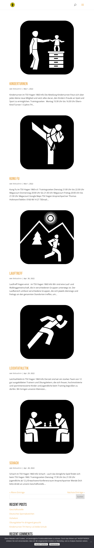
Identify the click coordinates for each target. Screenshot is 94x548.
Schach (14, 463)
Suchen (80, 496)
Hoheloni (13, 518)
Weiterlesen (54, 544)
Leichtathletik (19, 368)
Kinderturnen (18, 83)
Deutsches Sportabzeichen (21, 513)
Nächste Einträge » (76, 492)
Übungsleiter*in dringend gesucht (25, 522)
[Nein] (91, 542)
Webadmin (17, 89)
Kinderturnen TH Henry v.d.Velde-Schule (28, 526)
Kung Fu (14, 178)
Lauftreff (16, 273)
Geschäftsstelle (16, 509)
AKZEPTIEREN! (41, 544)
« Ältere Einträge (17, 492)
